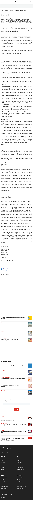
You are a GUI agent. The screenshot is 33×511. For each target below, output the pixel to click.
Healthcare (4, 277)
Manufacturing (4, 423)
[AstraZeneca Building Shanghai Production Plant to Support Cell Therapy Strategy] (30, 438)
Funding (2, 416)
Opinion (2, 430)
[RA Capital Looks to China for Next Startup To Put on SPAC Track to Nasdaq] (30, 417)
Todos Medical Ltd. (28, 27)
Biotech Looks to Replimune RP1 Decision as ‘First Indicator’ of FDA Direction (13, 317)
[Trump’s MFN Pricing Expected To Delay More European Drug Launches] (30, 372)
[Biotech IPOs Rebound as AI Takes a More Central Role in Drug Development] (30, 379)
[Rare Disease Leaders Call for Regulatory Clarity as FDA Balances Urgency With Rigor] (30, 366)
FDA (1, 322)
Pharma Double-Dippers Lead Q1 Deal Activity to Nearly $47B (10, 385)
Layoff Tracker (4, 338)
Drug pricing (3, 370)
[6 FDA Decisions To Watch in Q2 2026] (30, 392)
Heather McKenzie (3, 367)
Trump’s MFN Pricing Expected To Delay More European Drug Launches (12, 371)
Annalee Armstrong (3, 386)
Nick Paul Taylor (11, 440)
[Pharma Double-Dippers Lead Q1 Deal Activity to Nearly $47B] (30, 386)
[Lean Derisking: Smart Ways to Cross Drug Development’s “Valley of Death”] (30, 333)
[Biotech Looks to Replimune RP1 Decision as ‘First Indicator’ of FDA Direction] (30, 318)
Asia (9, 277)
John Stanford (11, 433)
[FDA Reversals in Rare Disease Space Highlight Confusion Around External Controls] (30, 324)
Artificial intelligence (5, 377)
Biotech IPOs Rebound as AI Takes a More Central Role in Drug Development (13, 378)
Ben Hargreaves (3, 318)
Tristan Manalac (3, 379)
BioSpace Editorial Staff (4, 340)
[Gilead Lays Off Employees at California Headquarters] (30, 340)
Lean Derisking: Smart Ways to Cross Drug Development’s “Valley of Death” (13, 332)
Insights (2, 331)
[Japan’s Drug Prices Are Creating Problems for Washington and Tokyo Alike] (30, 431)
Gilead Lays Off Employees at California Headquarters (9, 339)
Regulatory (3, 390)
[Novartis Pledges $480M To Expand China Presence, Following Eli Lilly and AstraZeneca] (30, 424)
